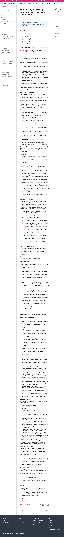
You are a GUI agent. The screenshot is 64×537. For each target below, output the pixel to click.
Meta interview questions (7, 32)
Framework (56, 26)
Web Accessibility (42, 443)
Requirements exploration (57, 29)
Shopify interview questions (7, 59)
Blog (36, 3)
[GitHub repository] (47, 3)
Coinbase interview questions (7, 61)
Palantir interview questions (7, 63)
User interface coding (6, 11)
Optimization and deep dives (58, 39)
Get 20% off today (55, 0)
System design (31, 3)
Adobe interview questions (7, 52)
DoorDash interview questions (7, 65)
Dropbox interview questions (7, 72)
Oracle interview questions (7, 55)
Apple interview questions (7, 34)
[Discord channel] (49, 3)
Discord (50, 525)
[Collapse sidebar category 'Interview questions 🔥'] (15, 29)
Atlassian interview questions (7, 57)
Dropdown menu (25, 36)
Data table (24, 43)
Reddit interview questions (7, 68)
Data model (57, 33)
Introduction (3, 6)
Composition (26, 226)
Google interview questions (7, 30)
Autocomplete (24, 33)
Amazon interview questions (7, 36)
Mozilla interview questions (7, 85)
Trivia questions (6, 522)
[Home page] (21, 7)
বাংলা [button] (43, 3)
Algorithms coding (5, 13)
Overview (3, 19)
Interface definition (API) (58, 36)
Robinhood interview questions (8, 81)
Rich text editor (25, 39)
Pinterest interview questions (7, 67)
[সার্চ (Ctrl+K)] (59, 3)
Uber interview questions (6, 46)
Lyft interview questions (6, 74)
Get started (5, 520)
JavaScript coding (5, 10)
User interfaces (21, 524)
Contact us (50, 527)
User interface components (7, 21)
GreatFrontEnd (15, 0)
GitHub (50, 522)
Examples (55, 24)
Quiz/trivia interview (5, 15)
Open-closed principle (30, 215)
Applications (4, 23)
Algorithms (20, 520)
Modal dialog (24, 38)
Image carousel (25, 34)
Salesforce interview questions (8, 54)
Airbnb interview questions (7, 48)
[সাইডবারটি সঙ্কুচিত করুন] (8, 514)
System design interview (6, 17)
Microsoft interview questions (7, 38)
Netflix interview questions (7, 40)
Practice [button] (24, 3)
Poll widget (24, 41)
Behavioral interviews (5, 25)
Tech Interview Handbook (54, 529)
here (41, 371)
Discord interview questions (7, 78)
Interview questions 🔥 (5, 28)
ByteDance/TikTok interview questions (7, 44)
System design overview (38, 520)
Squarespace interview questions (8, 83)
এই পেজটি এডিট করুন (25, 504)
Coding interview (4, 8)
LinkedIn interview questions (7, 50)
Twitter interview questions (7, 70)
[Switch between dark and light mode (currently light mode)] (54, 3)
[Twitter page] (52, 3)
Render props (26, 229)
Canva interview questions (7, 76)
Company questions (7, 524)
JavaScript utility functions (23, 522)
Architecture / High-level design (58, 31)
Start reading (19, 3)
